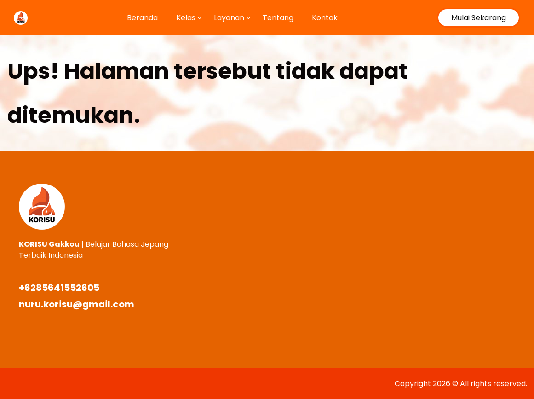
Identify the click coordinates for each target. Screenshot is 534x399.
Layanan (229, 17)
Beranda (142, 17)
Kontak (325, 17)
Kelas (185, 17)
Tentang (278, 17)
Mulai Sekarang (478, 17)
